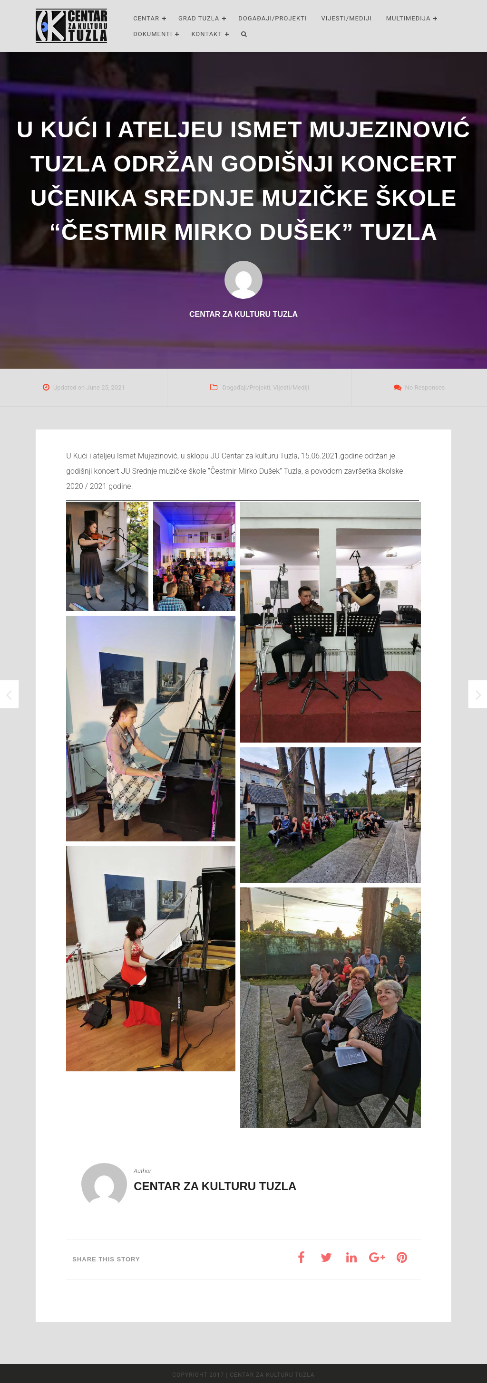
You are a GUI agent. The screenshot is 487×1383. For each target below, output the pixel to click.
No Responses (425, 387)
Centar (146, 18)
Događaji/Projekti (272, 18)
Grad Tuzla (198, 18)
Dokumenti (152, 34)
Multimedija (408, 18)
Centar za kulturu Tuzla (215, 1186)
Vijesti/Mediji (346, 18)
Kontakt (206, 34)
